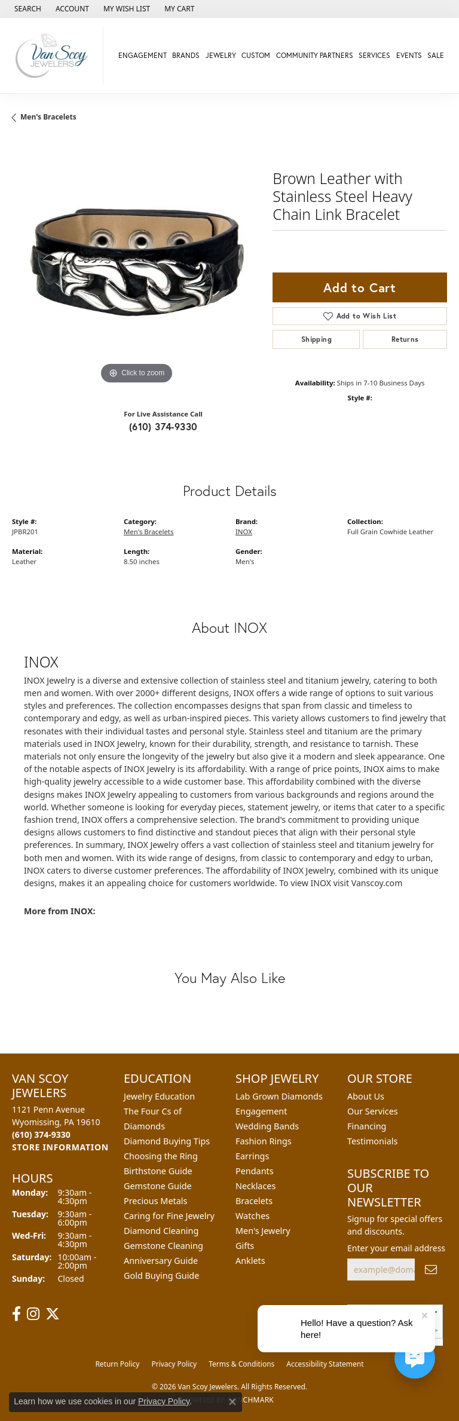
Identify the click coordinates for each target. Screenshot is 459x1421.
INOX (243, 531)
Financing (366, 1126)
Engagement (142, 55)
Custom (255, 55)
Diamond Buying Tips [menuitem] (167, 1141)
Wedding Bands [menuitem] (267, 1126)
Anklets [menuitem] (250, 1260)
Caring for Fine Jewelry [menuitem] (169, 1215)
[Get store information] (60, 1147)
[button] (26, 9)
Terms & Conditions (241, 1364)
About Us (365, 1096)
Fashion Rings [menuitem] (263, 1141)
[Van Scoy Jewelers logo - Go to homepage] (54, 55)
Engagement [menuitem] (261, 1111)
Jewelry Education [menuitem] (159, 1096)
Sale (435, 55)
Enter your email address (396, 1248)
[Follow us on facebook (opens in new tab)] (16, 1314)
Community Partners (314, 55)
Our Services (372, 1111)
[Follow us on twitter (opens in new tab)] (52, 1314)
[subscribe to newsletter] (431, 1269)
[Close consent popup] (232, 1401)
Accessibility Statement (324, 1364)
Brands (186, 55)
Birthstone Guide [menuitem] (158, 1171)
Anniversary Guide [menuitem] (161, 1260)
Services (374, 55)
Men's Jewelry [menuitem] (262, 1230)
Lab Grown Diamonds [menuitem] (279, 1096)
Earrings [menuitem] (252, 1156)
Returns (405, 339)
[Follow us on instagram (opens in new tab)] (33, 1314)
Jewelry (221, 55)
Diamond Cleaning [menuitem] (161, 1230)
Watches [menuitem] (252, 1215)
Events (409, 55)
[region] (136, 263)
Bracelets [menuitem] (254, 1200)
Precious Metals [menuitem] (155, 1200)
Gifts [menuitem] (244, 1245)
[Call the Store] (41, 1134)
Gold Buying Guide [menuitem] (161, 1275)
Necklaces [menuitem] (255, 1186)
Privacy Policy (174, 1364)
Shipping (316, 339)
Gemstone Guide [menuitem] (158, 1186)
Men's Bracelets (48, 117)
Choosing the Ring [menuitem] (161, 1156)
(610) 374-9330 (163, 426)
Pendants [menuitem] (254, 1171)
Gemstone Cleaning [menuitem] (163, 1245)
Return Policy (117, 1364)
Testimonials (372, 1141)
